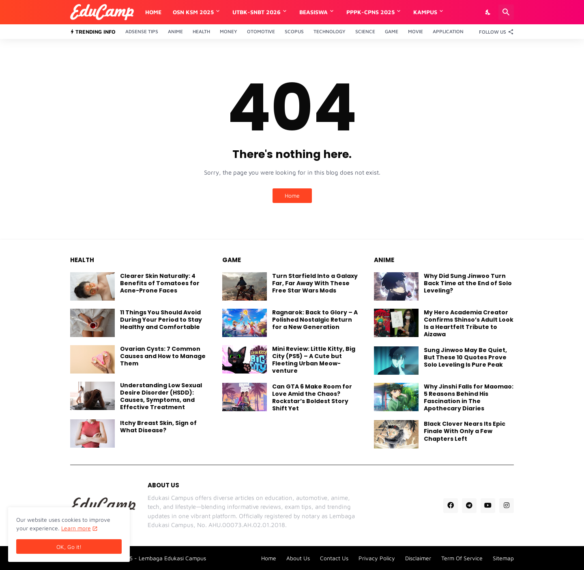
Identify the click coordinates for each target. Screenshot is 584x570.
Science (365, 31)
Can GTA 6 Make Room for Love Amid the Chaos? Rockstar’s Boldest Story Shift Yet (312, 397)
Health (201, 31)
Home (153, 12)
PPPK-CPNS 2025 (370, 12)
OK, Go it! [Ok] (69, 546)
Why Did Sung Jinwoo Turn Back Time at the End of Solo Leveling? (468, 283)
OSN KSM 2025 (193, 12)
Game (391, 31)
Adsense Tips (141, 31)
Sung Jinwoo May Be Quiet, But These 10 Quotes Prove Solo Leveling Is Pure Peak (465, 357)
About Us (298, 558)
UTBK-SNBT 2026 (256, 12)
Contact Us (334, 558)
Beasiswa (313, 12)
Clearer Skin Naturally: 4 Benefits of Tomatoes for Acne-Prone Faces (160, 283)
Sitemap (503, 558)
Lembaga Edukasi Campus (172, 558)
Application (448, 31)
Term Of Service (462, 558)
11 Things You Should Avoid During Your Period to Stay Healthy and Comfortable (161, 320)
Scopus (294, 31)
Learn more (76, 528)
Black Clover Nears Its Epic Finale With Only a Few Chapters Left (464, 431)
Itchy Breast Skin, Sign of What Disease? (158, 426)
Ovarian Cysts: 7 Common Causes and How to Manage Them (163, 356)
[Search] (506, 12)
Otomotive (261, 31)
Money (228, 31)
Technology (329, 31)
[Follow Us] (494, 31)
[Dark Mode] (488, 12)
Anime (175, 31)
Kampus (425, 12)
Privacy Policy (377, 558)
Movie (415, 31)
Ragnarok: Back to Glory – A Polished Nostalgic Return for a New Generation (315, 320)
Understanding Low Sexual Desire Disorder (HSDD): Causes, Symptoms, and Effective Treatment (161, 396)
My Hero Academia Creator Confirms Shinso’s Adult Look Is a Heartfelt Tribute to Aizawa (468, 323)
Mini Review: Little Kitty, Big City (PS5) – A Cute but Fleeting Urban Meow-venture (313, 360)
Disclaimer (418, 558)
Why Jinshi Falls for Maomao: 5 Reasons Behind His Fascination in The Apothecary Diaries (468, 397)
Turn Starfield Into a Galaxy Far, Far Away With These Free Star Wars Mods (315, 283)
